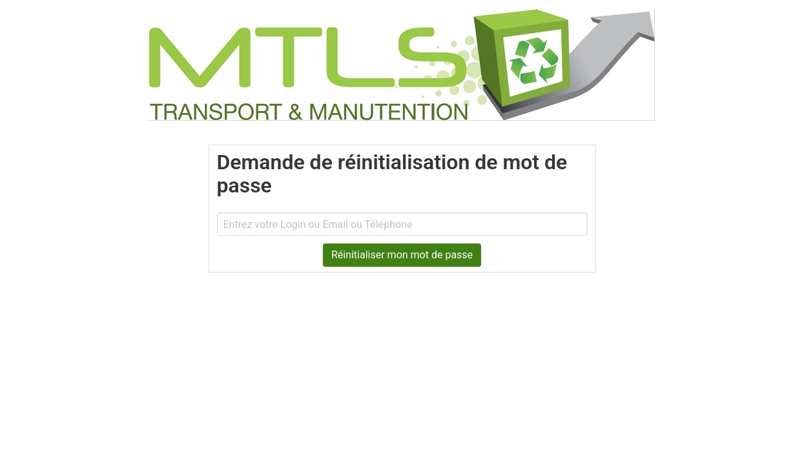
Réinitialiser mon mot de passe (402, 255)
